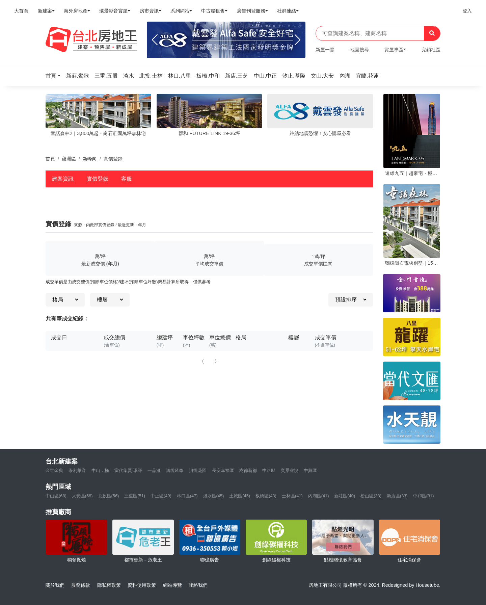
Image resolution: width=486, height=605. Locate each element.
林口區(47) (187, 495)
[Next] (297, 39)
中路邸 (268, 470)
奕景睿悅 (289, 470)
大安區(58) (82, 495)
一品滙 (154, 470)
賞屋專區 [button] (393, 49)
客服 (126, 179)
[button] (55, 75)
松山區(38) (370, 495)
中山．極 (100, 470)
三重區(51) (134, 495)
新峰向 (90, 158)
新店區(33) (397, 495)
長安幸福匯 (223, 470)
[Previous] (154, 39)
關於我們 (55, 585)
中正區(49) (161, 495)
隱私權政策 (109, 585)
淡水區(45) (213, 495)
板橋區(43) (265, 495)
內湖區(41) (318, 495)
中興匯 (310, 470)
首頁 (50, 158)
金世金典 (54, 470)
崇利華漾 (77, 470)
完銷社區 (431, 49)
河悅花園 (198, 470)
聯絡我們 (198, 585)
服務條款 (80, 585)
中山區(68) (56, 495)
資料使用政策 (142, 585)
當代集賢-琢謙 (128, 470)
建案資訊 (63, 179)
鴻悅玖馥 (175, 470)
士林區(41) (292, 495)
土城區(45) (239, 495)
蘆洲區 (69, 158)
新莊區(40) (344, 495)
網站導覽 (172, 585)
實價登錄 (97, 179)
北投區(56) (108, 495)
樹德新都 (248, 470)
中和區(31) (423, 495)
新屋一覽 (325, 49)
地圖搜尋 (359, 49)
